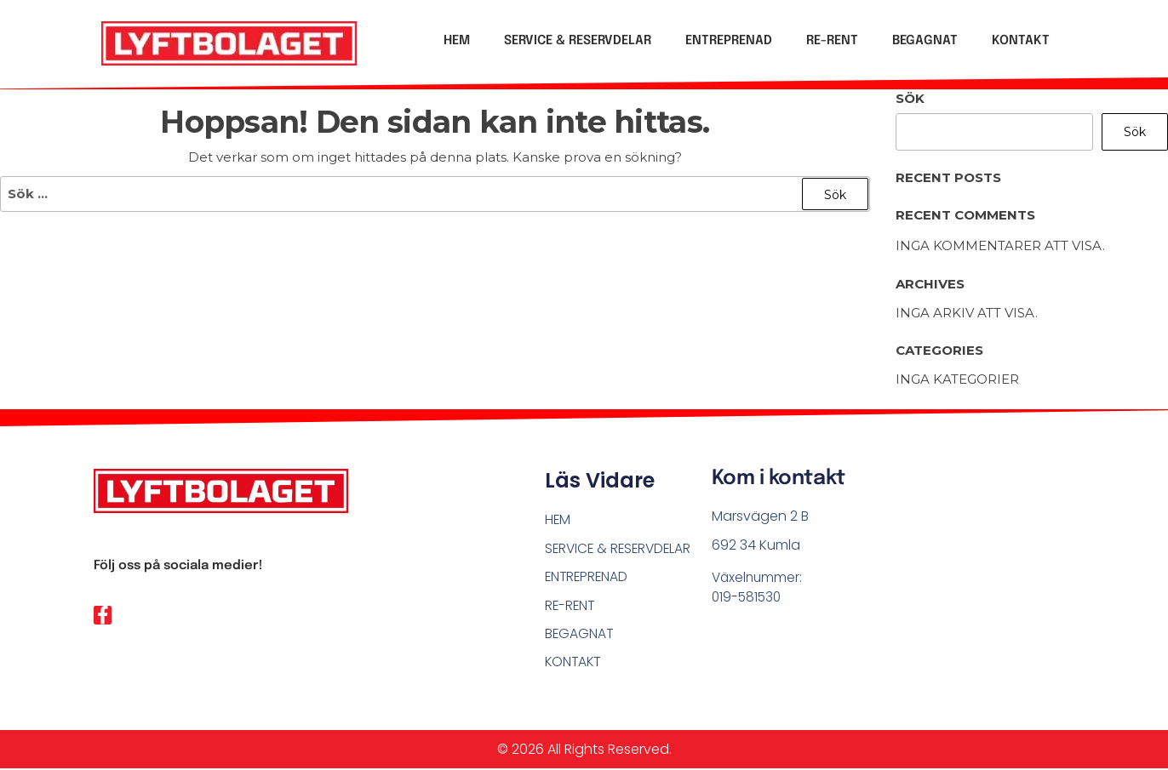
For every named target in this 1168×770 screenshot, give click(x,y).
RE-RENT (832, 41)
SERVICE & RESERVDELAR (577, 41)
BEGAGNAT (925, 41)
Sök (910, 98)
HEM (457, 41)
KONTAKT (1021, 41)
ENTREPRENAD (728, 41)
